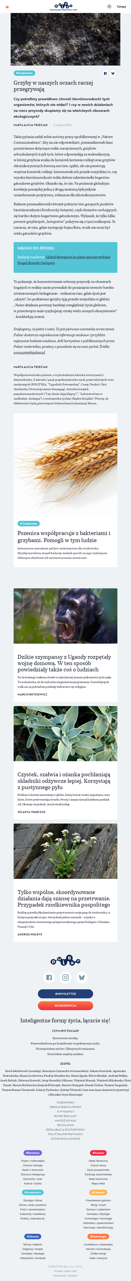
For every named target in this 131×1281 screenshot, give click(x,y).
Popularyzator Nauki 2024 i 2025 (63, 9)
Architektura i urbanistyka (98, 1244)
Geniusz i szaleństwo (98, 1209)
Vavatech (72, 1275)
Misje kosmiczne (98, 1178)
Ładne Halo (70, 1271)
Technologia (99, 1236)
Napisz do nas (65, 1121)
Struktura (33, 1153)
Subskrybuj (65, 1102)
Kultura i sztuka (33, 1183)
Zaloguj (121, 6)
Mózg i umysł (98, 1204)
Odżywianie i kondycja (33, 1258)
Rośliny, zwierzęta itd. (33, 1218)
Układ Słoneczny (98, 1160)
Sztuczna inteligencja (33, 1174)
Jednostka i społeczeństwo (98, 1223)
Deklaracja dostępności (65, 1130)
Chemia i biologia (33, 1165)
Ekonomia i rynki (32, 1178)
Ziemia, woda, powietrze (33, 1204)
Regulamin (65, 1125)
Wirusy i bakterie (32, 1244)
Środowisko (25, 73)
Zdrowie (34, 1236)
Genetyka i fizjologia (98, 1214)
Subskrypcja (66, 1006)
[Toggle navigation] (7, 6)
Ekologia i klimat (32, 1200)
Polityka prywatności (65, 1134)
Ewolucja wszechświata (98, 1174)
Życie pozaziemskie (98, 1169)
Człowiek (99, 1192)
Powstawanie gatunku (98, 1200)
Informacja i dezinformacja (98, 1227)
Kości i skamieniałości (32, 1209)
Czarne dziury (98, 1165)
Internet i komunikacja (98, 1249)
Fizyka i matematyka (32, 1160)
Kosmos (99, 1153)
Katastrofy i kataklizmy (32, 1214)
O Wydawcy (65, 1111)
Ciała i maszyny (98, 1258)
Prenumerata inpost (65, 1107)
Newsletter (66, 994)
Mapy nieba (98, 1183)
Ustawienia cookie (65, 1139)
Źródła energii (98, 1253)
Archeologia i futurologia (98, 1218)
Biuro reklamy (65, 1116)
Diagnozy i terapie (32, 1249)
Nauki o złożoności (32, 1169)
